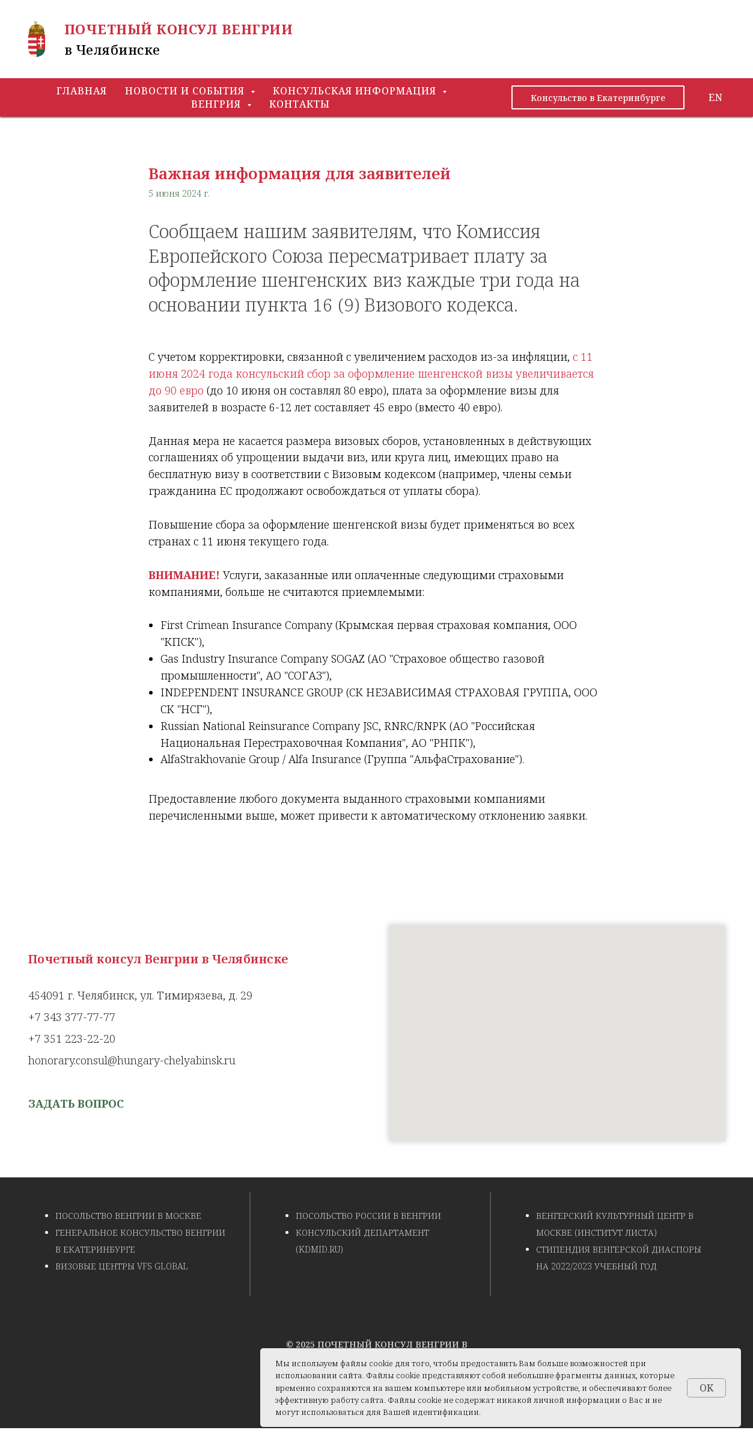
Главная (81, 90)
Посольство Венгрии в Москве (128, 1215)
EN (716, 97)
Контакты (299, 104)
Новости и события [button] (186, 90)
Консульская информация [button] (356, 90)
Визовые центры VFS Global (121, 1266)
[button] (76, 1103)
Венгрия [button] (217, 104)
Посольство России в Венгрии (368, 1215)
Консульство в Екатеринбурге (598, 97)
